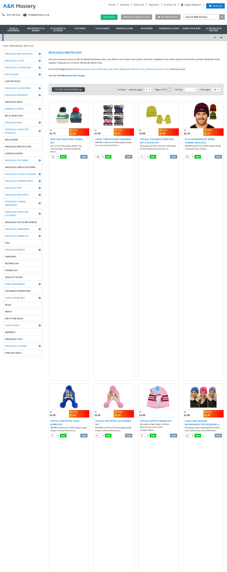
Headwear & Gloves (169, 28)
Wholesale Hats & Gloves (77, 561)
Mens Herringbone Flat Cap (200, 402)
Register (196, 4)
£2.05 (148, 198)
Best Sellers (12, 74)
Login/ (186, 4)
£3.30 (79, 198)
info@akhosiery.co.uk (195, 475)
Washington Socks (9, 506)
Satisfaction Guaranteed (104, 495)
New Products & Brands (35, 29)
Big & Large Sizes (14, 115)
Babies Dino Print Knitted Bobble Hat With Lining (64, 338)
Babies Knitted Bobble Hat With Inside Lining (202, 272)
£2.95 (168, 132)
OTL (4, 533)
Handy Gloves (8, 488)
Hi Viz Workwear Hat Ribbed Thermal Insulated (200, 141)
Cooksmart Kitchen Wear (12, 512)
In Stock (120, 89)
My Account (79, 37)
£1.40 (104, 132)
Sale (7, 242)
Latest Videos (181, 37)
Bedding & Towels (14, 108)
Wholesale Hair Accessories (20, 167)
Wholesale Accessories (18, 88)
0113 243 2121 (191, 471)
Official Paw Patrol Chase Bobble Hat (64, 206)
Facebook (94, 561)
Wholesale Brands (15, 249)
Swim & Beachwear (15, 284)
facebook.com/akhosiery (150, 471)
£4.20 (104, 329)
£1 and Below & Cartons (214, 29)
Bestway (6, 526)
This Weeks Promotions (17, 290)
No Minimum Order (28, 37)
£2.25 (104, 395)
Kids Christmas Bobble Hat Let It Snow (158, 404)
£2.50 (148, 263)
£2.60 (59, 395)
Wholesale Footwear (16, 160)
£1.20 (193, 132)
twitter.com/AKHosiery (149, 475)
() (215, 6)
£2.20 (193, 329)
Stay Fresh (6, 499)
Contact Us (170, 4)
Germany (27, 552)
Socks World (7, 530)
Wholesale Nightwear (17, 194)
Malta (91, 552)
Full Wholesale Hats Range (71, 75)
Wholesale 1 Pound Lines (18, 67)
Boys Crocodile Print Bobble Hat (66, 141)
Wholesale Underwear (17, 229)
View (84, 157)
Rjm (4, 471)
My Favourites (168, 16)
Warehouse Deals (130, 37)
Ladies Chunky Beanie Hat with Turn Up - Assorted (112, 404)
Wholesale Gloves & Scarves (20, 174)
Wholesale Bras (13, 122)
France (37, 552)
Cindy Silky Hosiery (10, 502)
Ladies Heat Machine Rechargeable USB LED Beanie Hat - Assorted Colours (203, 206)
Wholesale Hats (16, 46)
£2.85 (213, 198)
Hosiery (51, 488)
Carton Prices (12, 81)
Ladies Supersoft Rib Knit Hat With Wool (67, 404)
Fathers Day (11, 270)
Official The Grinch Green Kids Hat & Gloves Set (157, 141)
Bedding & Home (124, 28)
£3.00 (148, 132)
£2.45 (213, 395)
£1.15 (213, 132)
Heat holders (7, 492)
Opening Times (191, 500)
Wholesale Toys (13, 339)
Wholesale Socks (14, 60)
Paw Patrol (6, 536)
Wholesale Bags (14, 101)
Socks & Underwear (13, 29)
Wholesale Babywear (16, 94)
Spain (73, 552)
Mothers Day (12, 263)
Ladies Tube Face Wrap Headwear (113, 139)
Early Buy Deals (13, 352)
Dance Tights (7, 540)
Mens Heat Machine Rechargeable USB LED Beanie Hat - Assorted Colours (68, 272)
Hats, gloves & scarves (57, 485)
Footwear (80, 28)
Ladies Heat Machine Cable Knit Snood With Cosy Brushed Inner (158, 272)
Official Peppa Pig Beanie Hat (156, 204)
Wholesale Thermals (54, 561)
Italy (46, 552)
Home (112, 4)
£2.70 (193, 263)
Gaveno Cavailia (9, 516)
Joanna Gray (7, 509)
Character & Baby (191, 28)
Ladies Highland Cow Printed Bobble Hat (111, 338)
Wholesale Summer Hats (157, 69)
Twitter (105, 561)
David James (7, 475)
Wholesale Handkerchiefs (19, 180)
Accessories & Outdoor (57, 29)
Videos (8, 311)
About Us (139, 4)
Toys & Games (102, 28)
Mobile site (98, 502)
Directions (189, 493)
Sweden (63, 552)
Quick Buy (109, 17)
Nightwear (147, 28)
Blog (95, 481)
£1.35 (124, 132)
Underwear (53, 481)
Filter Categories (68, 89)
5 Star (4, 481)
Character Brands (15, 297)
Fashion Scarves (14, 153)
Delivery (124, 4)
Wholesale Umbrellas (17, 235)
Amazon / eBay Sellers (136, 16)
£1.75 (59, 132)
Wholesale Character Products (17, 131)
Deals (8, 304)
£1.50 (79, 132)
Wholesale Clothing (16, 345)
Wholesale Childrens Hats (132, 69)
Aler (4, 478)
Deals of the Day (14, 277)
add (63, 157)
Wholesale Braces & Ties (18, 146)
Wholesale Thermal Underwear (15, 203)
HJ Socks (6, 495)
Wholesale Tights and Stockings (16, 213)
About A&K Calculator (103, 506)
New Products (53, 495)
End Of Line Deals (14, 318)
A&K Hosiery (20, 561)
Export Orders (99, 492)
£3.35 (59, 198)
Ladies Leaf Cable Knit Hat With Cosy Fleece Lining (157, 338)
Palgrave (6, 523)
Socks (50, 471)
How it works (99, 499)
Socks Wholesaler (35, 561)
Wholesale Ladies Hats (108, 69)
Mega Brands (7, 519)
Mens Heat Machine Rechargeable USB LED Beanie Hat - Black (113, 272)
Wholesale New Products (18, 53)
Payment (154, 4)
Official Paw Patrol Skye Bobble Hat (113, 206)
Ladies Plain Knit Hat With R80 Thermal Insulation (201, 338)
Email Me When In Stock (113, 424)
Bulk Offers (11, 139)
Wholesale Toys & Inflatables (21, 222)
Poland (54, 552)
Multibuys (10, 332)
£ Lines (51, 475)
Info (95, 471)
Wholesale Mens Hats (85, 69)
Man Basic (6, 485)
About (187, 497)
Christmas (10, 256)
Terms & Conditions (102, 485)
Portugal (82, 552)
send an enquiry (193, 478)
